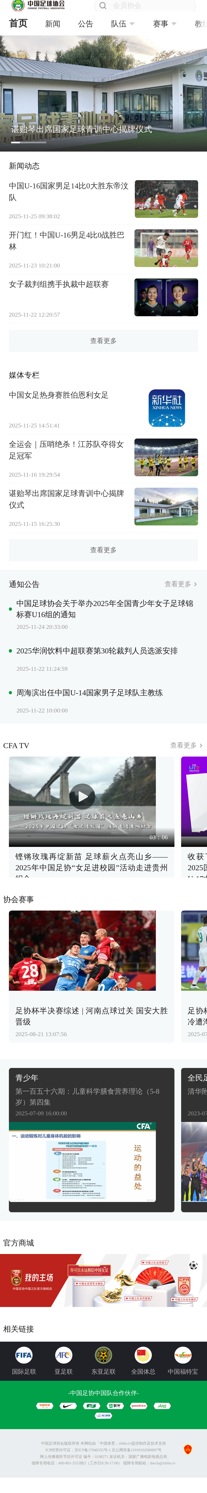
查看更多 (103, 347)
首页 (18, 23)
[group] (103, 93)
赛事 (160, 24)
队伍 (119, 24)
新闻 (52, 24)
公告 (85, 24)
